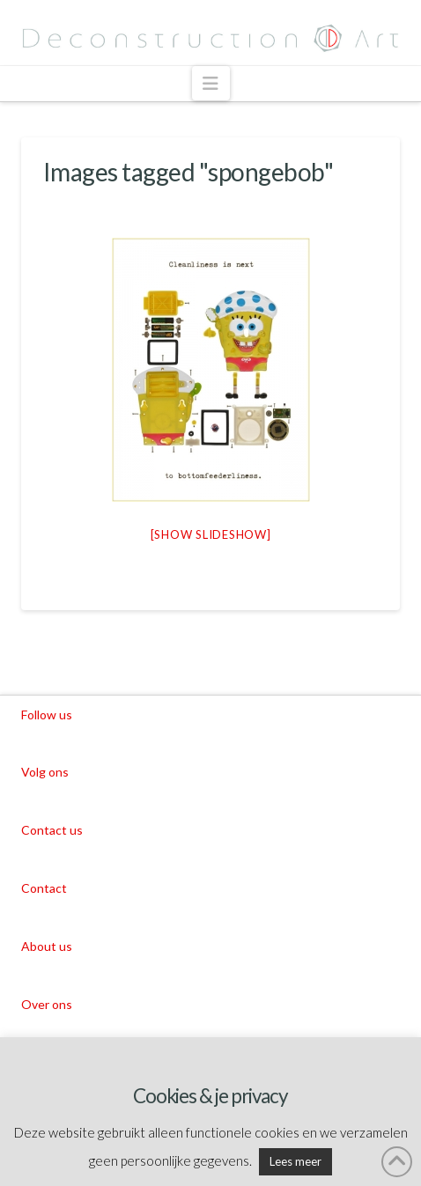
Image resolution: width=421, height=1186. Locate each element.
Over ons (46, 1004)
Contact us (52, 829)
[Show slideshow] (211, 534)
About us (46, 946)
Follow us (46, 714)
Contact (44, 887)
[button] (211, 83)
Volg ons (45, 771)
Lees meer (295, 1161)
